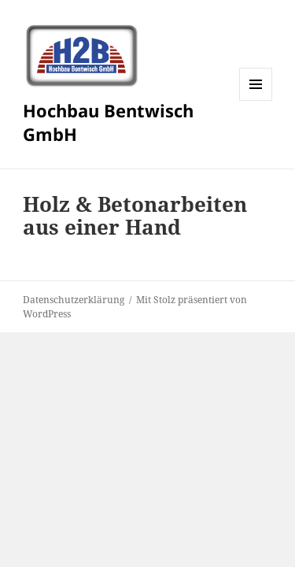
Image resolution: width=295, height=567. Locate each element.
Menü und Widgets (256, 100)
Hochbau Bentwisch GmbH (108, 122)
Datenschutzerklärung (73, 299)
